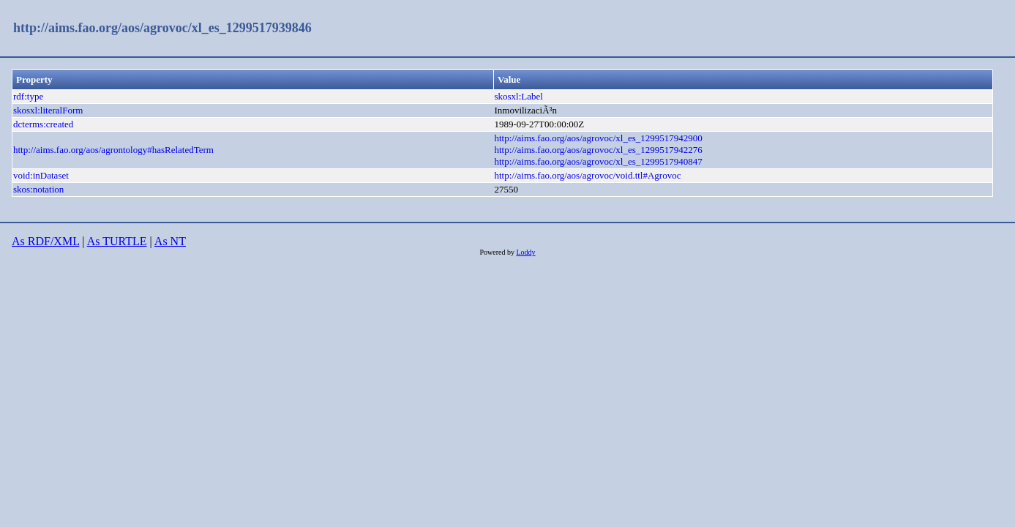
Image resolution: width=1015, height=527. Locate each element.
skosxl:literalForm (48, 110)
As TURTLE (117, 241)
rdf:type (28, 96)
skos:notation (38, 189)
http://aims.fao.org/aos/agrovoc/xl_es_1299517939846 (162, 27)
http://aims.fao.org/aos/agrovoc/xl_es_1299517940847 (598, 161)
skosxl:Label (518, 96)
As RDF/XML (45, 241)
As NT (170, 241)
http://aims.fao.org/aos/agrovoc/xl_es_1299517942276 (598, 149)
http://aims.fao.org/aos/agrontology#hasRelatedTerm (113, 149)
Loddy (525, 252)
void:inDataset (41, 175)
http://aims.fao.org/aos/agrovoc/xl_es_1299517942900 (598, 137)
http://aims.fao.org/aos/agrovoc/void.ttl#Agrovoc (587, 175)
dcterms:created (43, 124)
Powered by (497, 252)
